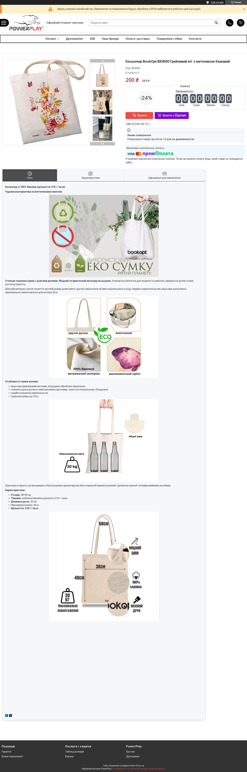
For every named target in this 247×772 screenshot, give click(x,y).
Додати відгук (240, 23)
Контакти (195, 38)
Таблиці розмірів (74, 751)
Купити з (174, 115)
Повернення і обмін (169, 38)
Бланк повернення (12, 756)
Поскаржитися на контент (125, 769)
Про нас (130, 751)
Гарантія (6, 751)
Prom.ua (140, 765)
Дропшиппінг (74, 38)
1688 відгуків (217, 2)
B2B (92, 38)
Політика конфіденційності (152, 769)
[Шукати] (216, 23)
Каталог (51, 38)
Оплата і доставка (138, 38)
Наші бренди (110, 38)
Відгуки (69, 756)
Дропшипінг (133, 756)
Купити (142, 115)
